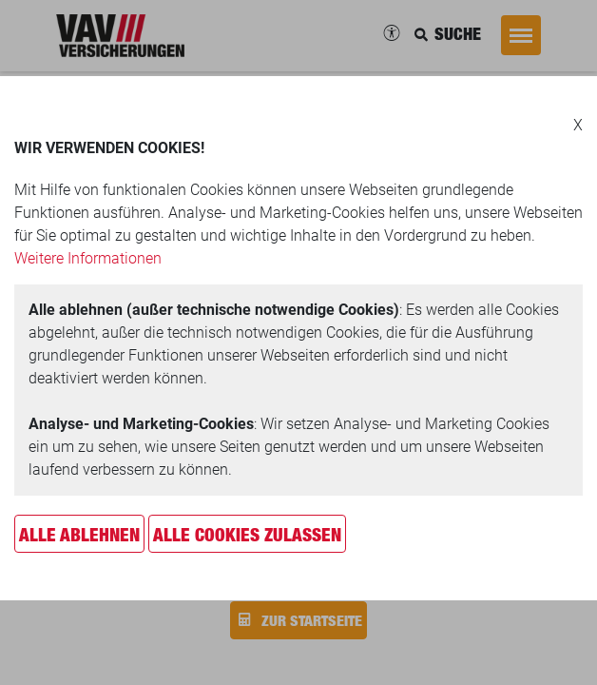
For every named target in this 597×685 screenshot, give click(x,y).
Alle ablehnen (79, 534)
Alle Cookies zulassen (247, 534)
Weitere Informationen (88, 258)
